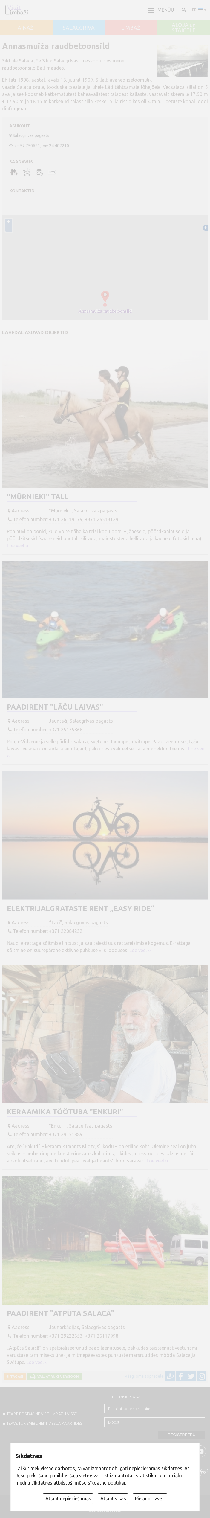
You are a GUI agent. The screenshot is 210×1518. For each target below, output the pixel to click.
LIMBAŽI (131, 27)
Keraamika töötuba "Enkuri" (65, 1112)
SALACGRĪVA (79, 27)
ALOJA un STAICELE (184, 27)
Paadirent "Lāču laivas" (55, 707)
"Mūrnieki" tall (38, 497)
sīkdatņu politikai (106, 1482)
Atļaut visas (113, 1498)
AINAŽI (26, 27)
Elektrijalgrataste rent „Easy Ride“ (80, 908)
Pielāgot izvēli (150, 1498)
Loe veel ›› (17, 545)
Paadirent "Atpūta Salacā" (60, 1313)
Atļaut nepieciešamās (68, 1498)
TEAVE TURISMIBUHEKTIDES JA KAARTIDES (44, 1423)
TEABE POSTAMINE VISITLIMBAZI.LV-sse (42, 1413)
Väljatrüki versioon (57, 1376)
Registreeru (181, 1434)
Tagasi (15, 1376)
